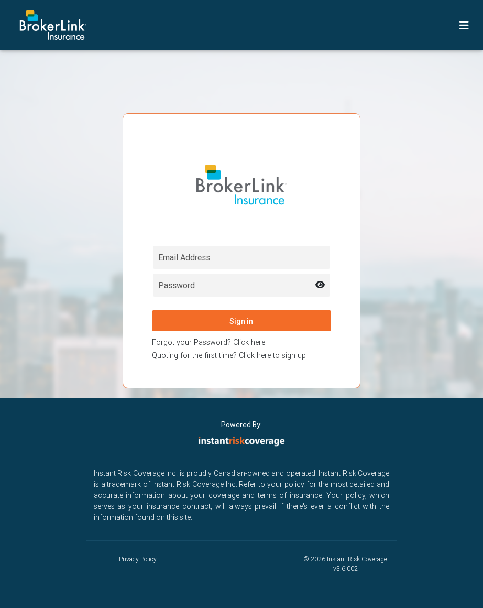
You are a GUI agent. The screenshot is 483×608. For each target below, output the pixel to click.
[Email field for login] (242, 257)
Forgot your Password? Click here (208, 342)
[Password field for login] (242, 285)
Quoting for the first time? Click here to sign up (229, 355)
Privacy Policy (138, 559)
